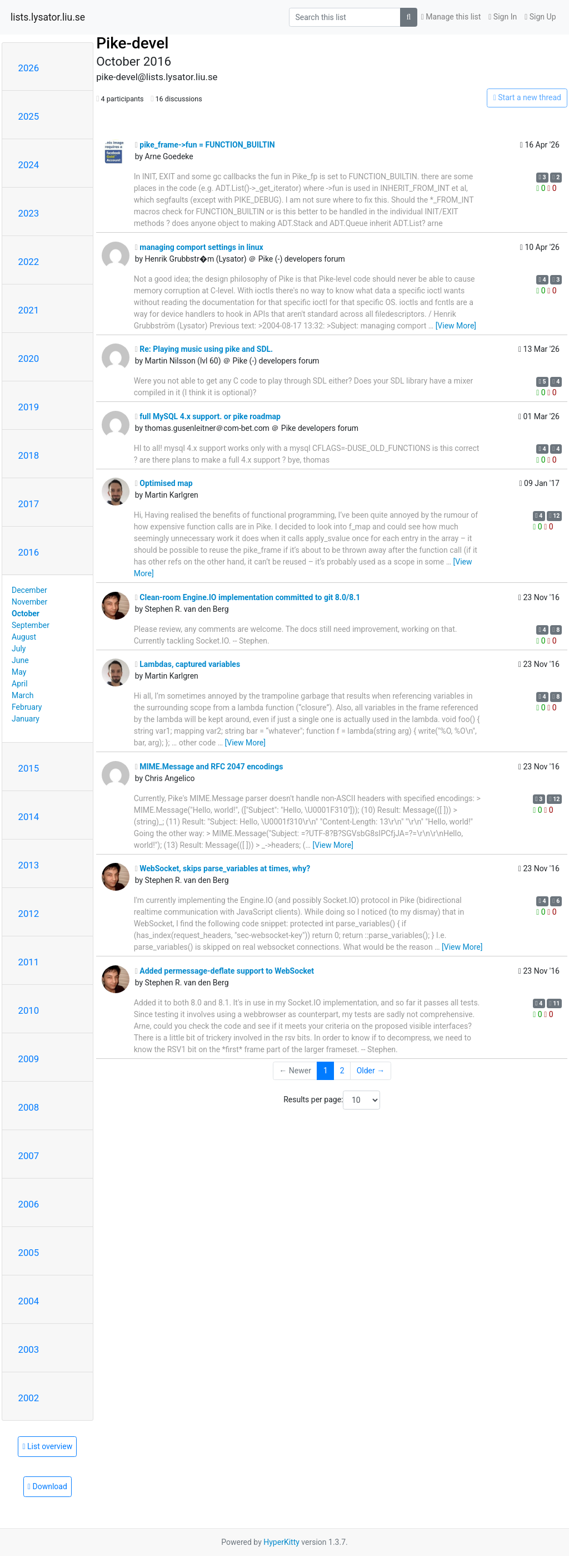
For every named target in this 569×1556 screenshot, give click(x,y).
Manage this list (451, 16)
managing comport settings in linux (199, 247)
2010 (28, 1010)
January (25, 718)
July (19, 648)
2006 (28, 1204)
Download (47, 1486)
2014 (28, 816)
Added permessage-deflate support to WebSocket (224, 970)
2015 (28, 768)
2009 (28, 1058)
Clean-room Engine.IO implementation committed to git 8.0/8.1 (248, 597)
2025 (28, 116)
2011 (28, 962)
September (30, 625)
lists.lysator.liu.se (48, 17)
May (19, 671)
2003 (28, 1349)
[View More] (456, 325)
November (29, 601)
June (20, 660)
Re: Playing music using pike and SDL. (204, 349)
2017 (28, 503)
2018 (28, 455)
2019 (28, 407)
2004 (28, 1301)
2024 (28, 164)
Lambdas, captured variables (187, 664)
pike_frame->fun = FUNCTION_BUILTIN (205, 144)
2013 (28, 865)
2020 (28, 358)
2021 (28, 310)
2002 (28, 1397)
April (20, 683)
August (24, 636)
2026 (28, 67)
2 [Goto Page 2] (342, 1070)
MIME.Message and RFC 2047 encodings (209, 766)
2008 (28, 1107)
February (27, 707)
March (23, 695)
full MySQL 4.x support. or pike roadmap (208, 416)
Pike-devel (132, 43)
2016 (28, 552)
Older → (371, 1070)
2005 (28, 1252)
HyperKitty (281, 1542)
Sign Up (540, 16)
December (29, 590)
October (25, 613)
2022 (28, 261)
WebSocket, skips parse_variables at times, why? (223, 868)
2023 (28, 213)
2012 (28, 913)
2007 (28, 1155)
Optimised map (164, 483)
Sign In (502, 16)
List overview (47, 1446)
